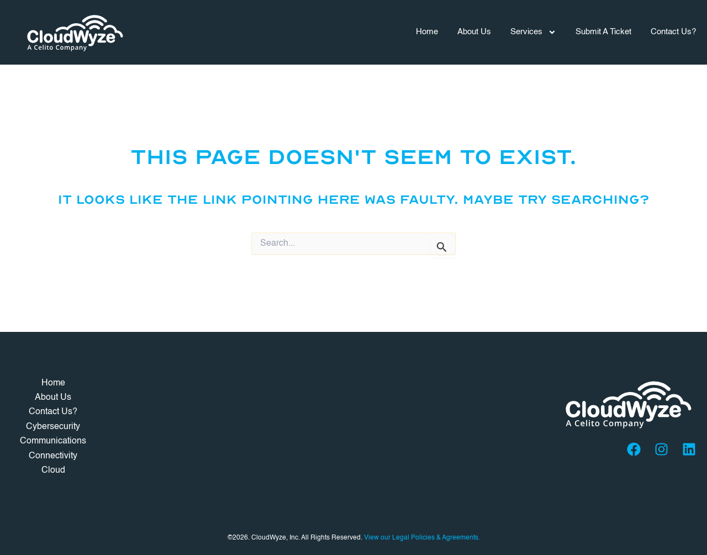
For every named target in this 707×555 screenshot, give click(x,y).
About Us (474, 32)
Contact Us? (673, 32)
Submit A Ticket (603, 32)
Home (427, 32)
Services (533, 32)
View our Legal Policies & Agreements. (422, 538)
